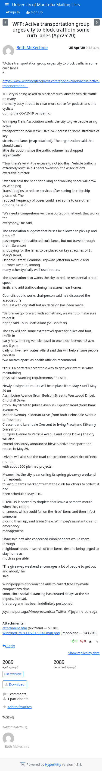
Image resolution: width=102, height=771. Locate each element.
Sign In (13, 12)
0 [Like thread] (75, 641)
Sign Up (34, 12)
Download (14, 684)
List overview (13, 674)
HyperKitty (53, 764)
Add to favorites (17, 707)
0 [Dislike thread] (83, 641)
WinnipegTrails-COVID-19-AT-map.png (31, 633)
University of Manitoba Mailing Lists (46, 4)
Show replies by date (83, 653)
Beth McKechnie (32, 47)
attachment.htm (15, 628)
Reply (9, 646)
